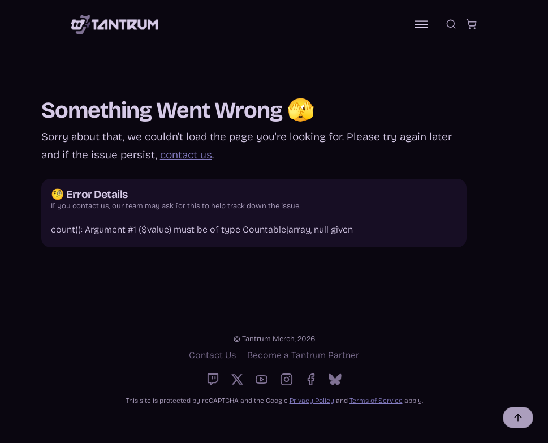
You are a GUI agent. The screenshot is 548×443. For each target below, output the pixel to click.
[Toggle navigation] (421, 24)
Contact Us (212, 355)
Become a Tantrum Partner (303, 355)
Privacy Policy (312, 401)
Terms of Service (376, 401)
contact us (186, 154)
